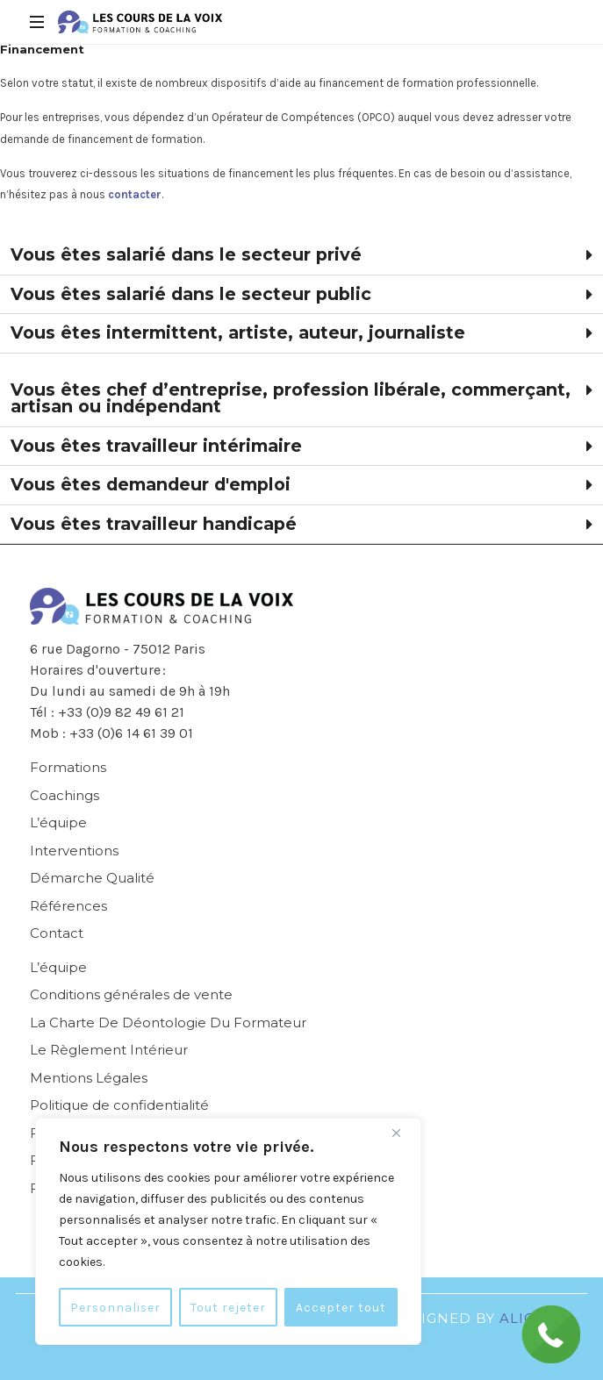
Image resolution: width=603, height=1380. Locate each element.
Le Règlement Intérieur (109, 1049)
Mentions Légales (88, 1077)
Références (68, 905)
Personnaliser (116, 1306)
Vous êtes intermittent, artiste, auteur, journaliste (238, 332)
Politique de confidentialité (119, 1105)
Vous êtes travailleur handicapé (154, 523)
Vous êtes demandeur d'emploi (151, 484)
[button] (301, 255)
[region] (228, 1232)
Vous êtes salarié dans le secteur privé (186, 254)
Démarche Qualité (92, 877)
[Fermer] (402, 1133)
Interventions (74, 850)
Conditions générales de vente (131, 994)
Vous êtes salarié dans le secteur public (191, 293)
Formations (68, 767)
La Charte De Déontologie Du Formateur (168, 1022)
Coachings (64, 795)
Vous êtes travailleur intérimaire (156, 445)
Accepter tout (341, 1306)
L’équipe (58, 822)
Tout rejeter (229, 1306)
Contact (56, 933)
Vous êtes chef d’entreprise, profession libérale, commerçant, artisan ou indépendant (291, 398)
